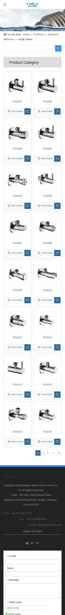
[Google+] (32, 541)
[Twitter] (38, 541)
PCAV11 (17, 337)
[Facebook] (27, 541)
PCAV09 (17, 290)
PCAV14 (47, 384)
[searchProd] (29, 48)
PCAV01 (17, 101)
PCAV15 (17, 431)
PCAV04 (47, 148)
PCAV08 (47, 243)
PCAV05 (17, 195)
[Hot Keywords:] (58, 48)
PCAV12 (47, 337)
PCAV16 (47, 431)
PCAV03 (17, 148)
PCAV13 (17, 384)
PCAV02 (47, 101)
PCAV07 (17, 243)
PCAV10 (47, 290)
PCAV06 (47, 195)
